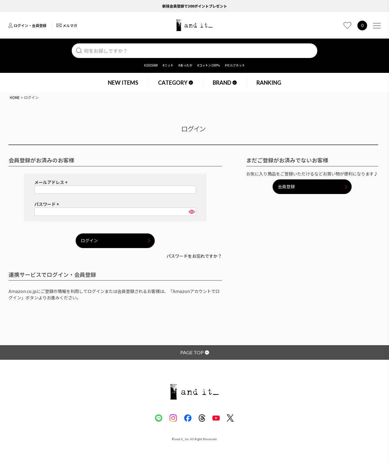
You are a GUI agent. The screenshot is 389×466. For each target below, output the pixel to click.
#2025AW (151, 65)
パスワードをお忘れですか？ (194, 256)
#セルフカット (235, 65)
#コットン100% (208, 65)
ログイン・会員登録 (27, 25)
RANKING (268, 82)
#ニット (168, 65)
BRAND (225, 82)
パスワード (47, 204)
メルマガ (67, 25)
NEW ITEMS (123, 82)
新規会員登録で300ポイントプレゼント (194, 6)
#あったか (185, 65)
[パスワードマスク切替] (191, 212)
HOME (15, 97)
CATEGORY (175, 82)
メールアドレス (51, 182)
